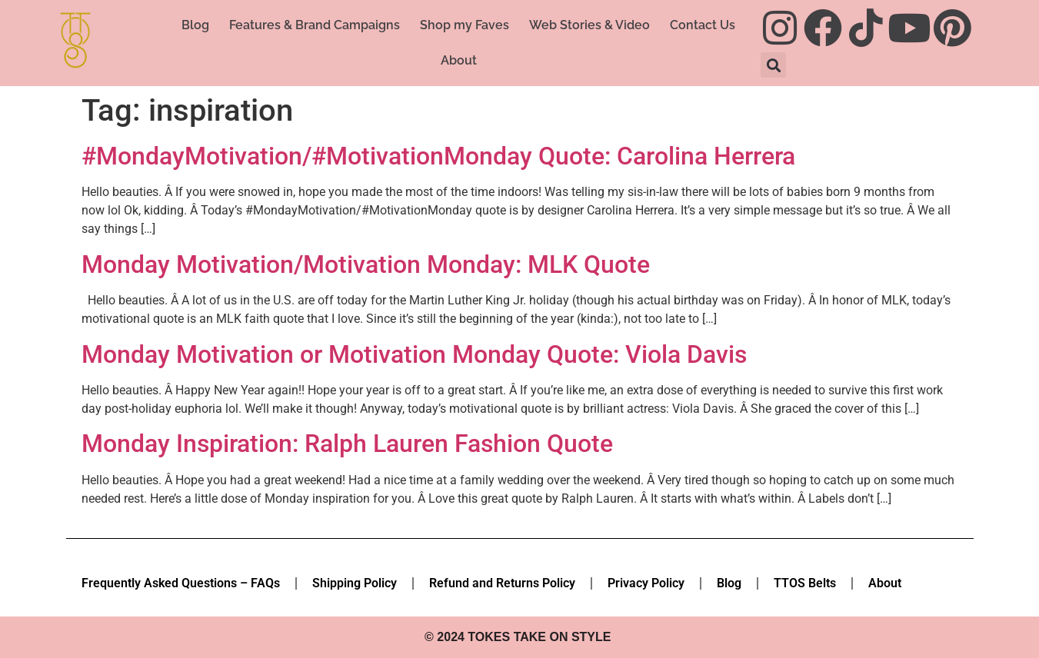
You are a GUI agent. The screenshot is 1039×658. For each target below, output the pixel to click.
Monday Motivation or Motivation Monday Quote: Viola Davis (414, 354)
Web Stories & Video (589, 25)
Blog (195, 25)
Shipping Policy (354, 583)
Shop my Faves (464, 25)
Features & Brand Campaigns (314, 25)
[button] (773, 65)
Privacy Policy (646, 583)
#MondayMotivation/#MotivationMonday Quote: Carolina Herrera (438, 156)
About (459, 60)
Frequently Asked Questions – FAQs (181, 583)
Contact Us (702, 25)
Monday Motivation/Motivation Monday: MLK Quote (366, 264)
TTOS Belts (805, 583)
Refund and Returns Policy (502, 583)
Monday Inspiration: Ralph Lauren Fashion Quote (347, 443)
